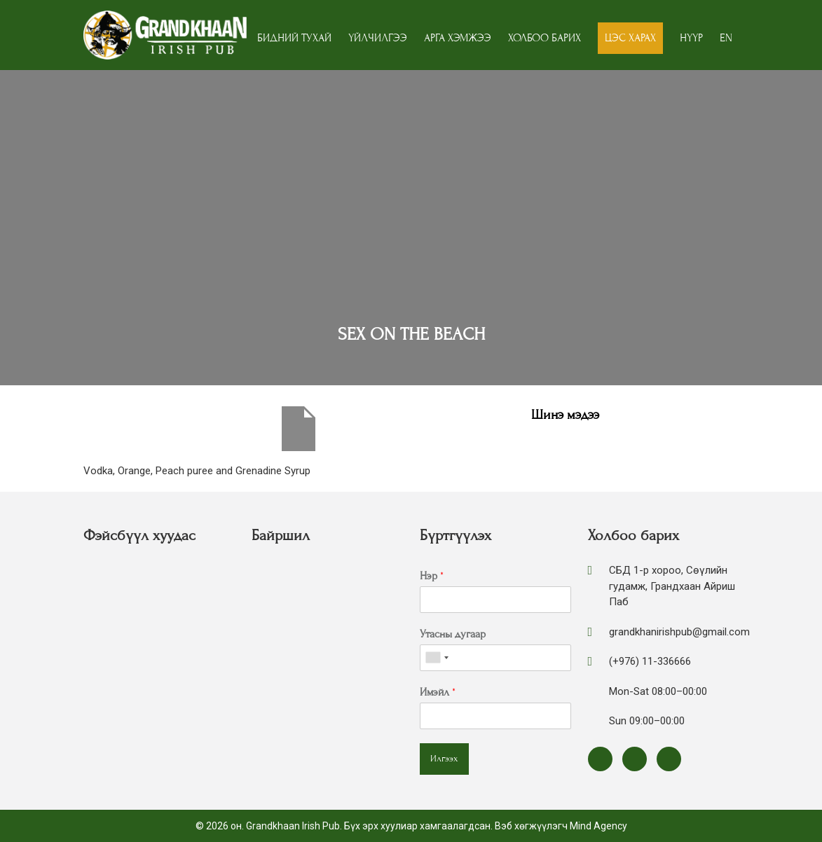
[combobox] (436, 657)
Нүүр (691, 38)
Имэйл (437, 692)
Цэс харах (630, 38)
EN (726, 38)
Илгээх (444, 758)
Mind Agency (598, 825)
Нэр (432, 576)
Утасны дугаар (453, 634)
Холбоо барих (544, 38)
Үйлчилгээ (377, 38)
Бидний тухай (294, 38)
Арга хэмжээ (457, 38)
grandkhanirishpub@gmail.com (679, 632)
